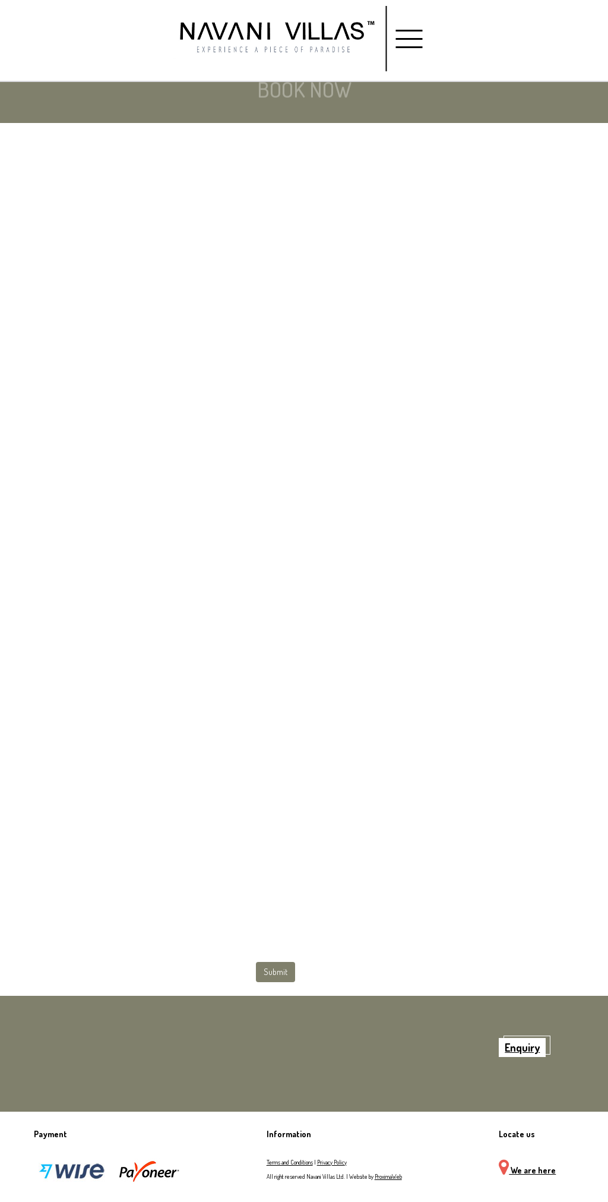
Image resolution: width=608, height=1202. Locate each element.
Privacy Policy (332, 1162)
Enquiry (522, 1047)
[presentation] (64, 907)
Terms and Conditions (290, 1162)
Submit (275, 972)
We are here (527, 1170)
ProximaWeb (388, 1176)
